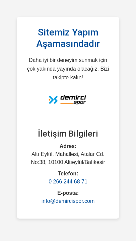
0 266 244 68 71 (68, 181)
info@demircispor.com (68, 201)
